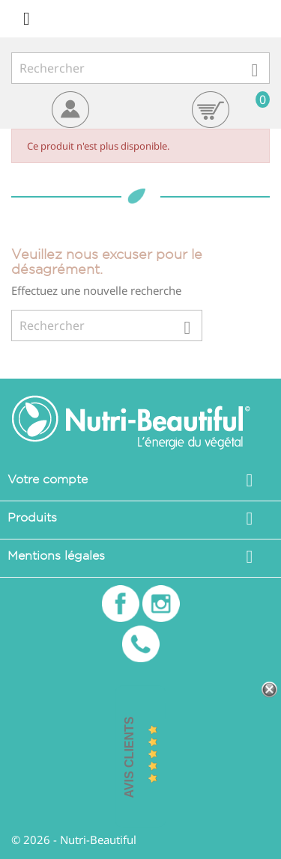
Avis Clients (129, 757)
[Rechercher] (140, 68)
